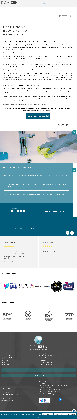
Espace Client (39, 375)
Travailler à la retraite (45, 387)
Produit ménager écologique (23, 105)
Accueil (4, 9)
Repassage (43, 357)
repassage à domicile (44, 108)
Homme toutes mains (46, 362)
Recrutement (5, 355)
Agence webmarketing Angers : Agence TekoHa (57, 412)
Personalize (71, 414)
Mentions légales (11, 412)
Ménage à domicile (45, 354)
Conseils (18, 9)
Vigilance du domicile (46, 364)
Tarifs (3, 362)
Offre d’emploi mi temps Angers (48, 392)
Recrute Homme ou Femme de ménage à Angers (53, 385)
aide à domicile (46, 110)
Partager (65, 125)
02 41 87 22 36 (5, 398)
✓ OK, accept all (47, 414)
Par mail (54, 210)
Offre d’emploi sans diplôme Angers (49, 390)
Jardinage (42, 361)
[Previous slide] (67, 233)
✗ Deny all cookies (60, 414)
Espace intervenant (39, 370)
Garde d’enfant (44, 359)
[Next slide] (72, 233)
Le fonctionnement (7, 357)
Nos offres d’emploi (45, 383)
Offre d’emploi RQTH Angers (47, 394)
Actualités (11, 9)
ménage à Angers (64, 108)
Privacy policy (38, 417)
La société (4, 354)
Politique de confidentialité (24, 412)
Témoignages (5, 359)
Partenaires (5, 364)
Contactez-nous (18, 209)
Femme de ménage (45, 355)
